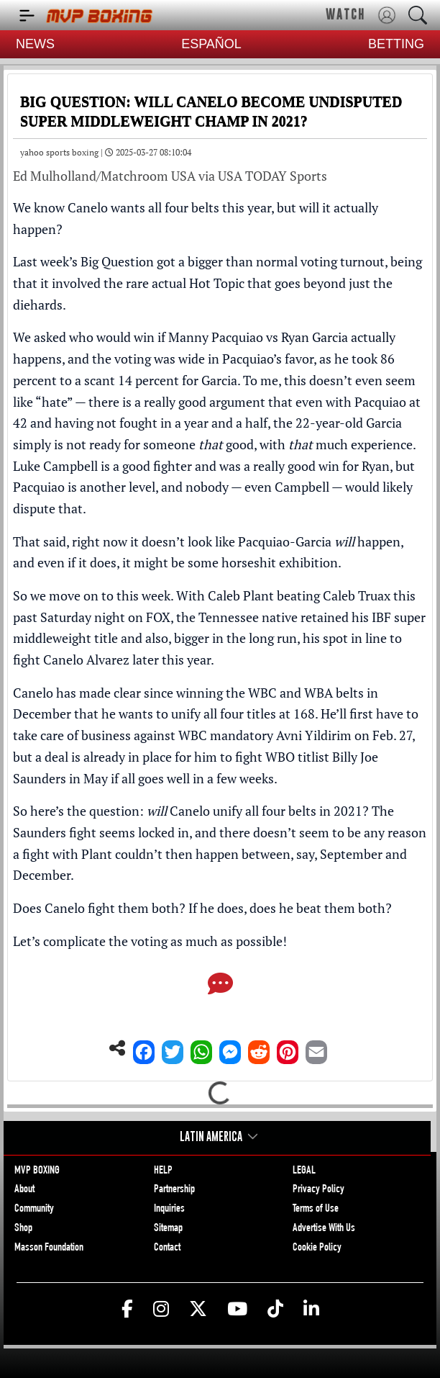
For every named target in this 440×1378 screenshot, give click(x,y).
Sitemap (168, 1229)
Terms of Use (316, 1209)
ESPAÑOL (211, 44)
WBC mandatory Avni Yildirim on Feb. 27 (295, 735)
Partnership (174, 1190)
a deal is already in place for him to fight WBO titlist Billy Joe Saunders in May (195, 767)
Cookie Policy (317, 1248)
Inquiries (169, 1209)
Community (34, 1209)
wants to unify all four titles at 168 (217, 713)
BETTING (396, 44)
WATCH (345, 14)
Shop (23, 1229)
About (24, 1190)
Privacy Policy (318, 1190)
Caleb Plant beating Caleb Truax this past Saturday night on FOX (214, 606)
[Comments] (220, 985)
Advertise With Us (324, 1229)
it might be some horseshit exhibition (230, 562)
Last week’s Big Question (83, 261)
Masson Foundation (48, 1248)
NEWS (35, 44)
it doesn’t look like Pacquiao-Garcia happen (265, 541)
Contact (167, 1248)
